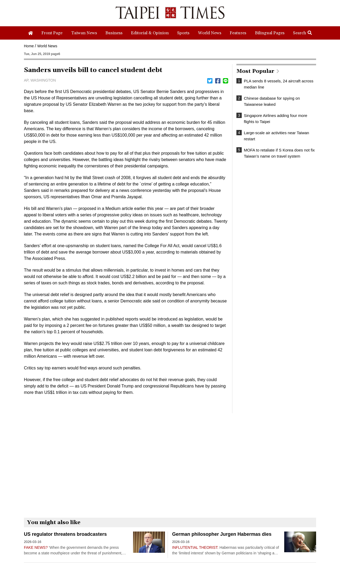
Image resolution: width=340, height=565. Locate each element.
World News (47, 46)
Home (29, 46)
